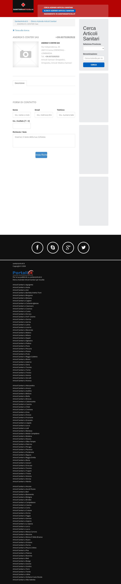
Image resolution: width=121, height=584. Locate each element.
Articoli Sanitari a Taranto (22, 367)
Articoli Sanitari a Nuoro (21, 540)
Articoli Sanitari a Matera (22, 333)
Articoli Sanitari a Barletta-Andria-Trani (27, 293)
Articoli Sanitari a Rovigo (22, 561)
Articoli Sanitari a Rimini (21, 359)
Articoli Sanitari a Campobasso (24, 502)
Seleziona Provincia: (92, 44)
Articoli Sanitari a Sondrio (22, 566)
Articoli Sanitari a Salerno (22, 362)
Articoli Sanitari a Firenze (22, 415)
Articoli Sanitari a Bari (21, 492)
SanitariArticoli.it (21, 21)
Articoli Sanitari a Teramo (22, 468)
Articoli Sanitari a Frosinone (23, 417)
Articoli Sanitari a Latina (21, 325)
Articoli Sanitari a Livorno (22, 327)
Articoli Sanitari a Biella (21, 396)
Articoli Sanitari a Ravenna (22, 556)
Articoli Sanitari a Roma (21, 460)
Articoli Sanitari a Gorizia (22, 319)
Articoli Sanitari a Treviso (22, 372)
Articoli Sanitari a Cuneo (22, 311)
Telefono (61, 110)
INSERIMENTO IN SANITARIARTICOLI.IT (59, 14)
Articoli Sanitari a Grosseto (23, 420)
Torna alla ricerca (21, 30)
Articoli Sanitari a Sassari (22, 463)
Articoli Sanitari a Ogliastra (23, 341)
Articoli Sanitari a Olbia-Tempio (24, 441)
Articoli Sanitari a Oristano (22, 542)
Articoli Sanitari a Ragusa (22, 455)
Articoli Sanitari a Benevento (23, 494)
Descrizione (20, 83)
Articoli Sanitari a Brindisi (22, 500)
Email (37, 110)
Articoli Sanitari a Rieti (21, 558)
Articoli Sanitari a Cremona (23, 409)
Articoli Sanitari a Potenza (22, 553)
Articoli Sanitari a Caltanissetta (24, 401)
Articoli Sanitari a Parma (22, 545)
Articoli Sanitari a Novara (22, 439)
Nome (15, 110)
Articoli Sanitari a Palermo (22, 444)
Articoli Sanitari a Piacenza (22, 449)
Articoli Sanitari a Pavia (21, 346)
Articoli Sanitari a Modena (22, 436)
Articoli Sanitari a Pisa (21, 550)
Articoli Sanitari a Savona (22, 564)
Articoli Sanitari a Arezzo (22, 388)
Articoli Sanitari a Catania (22, 505)
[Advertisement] (102, 94)
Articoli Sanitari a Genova (22, 518)
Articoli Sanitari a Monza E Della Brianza (28, 537)
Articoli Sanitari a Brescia (22, 399)
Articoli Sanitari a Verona (22, 479)
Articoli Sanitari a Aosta (21, 287)
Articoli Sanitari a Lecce (21, 425)
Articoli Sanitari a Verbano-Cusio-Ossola (27, 577)
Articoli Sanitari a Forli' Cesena (24, 317)
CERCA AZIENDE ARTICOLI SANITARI (58, 7)
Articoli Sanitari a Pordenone (23, 452)
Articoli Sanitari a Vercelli (22, 378)
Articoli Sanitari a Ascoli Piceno (24, 489)
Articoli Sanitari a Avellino (22, 391)
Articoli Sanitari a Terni (21, 569)
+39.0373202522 (65, 37)
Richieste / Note (20, 132)
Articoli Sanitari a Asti (21, 290)
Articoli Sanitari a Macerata (23, 330)
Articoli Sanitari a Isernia (22, 322)
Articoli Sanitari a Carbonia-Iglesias (26, 303)
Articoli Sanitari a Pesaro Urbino (24, 548)
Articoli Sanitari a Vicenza (22, 380)
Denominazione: (90, 54)
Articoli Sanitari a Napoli (22, 338)
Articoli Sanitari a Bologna (22, 497)
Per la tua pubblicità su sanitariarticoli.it (27, 277)
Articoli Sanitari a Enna (21, 412)
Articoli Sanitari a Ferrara (22, 314)
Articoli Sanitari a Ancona (22, 486)
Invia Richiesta (41, 154)
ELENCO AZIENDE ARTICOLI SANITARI (59, 11)
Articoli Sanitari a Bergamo (23, 295)
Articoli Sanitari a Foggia (22, 516)
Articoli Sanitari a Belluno (22, 393)
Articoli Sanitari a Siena (21, 364)
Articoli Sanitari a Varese (22, 375)
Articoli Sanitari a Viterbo (22, 481)
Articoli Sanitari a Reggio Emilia (24, 457)
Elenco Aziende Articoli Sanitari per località (28, 280)
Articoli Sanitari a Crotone (22, 510)
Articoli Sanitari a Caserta (22, 404)
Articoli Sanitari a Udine (21, 574)
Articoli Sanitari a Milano (22, 335)
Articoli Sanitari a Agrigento (23, 285)
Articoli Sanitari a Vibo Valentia (24, 580)
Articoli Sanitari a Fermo (22, 513)
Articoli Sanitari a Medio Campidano (26, 433)
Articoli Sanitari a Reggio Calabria (25, 356)
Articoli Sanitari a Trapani (22, 471)
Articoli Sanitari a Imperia (22, 521)
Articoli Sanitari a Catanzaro (23, 306)
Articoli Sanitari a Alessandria (24, 385)
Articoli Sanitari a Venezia (22, 476)
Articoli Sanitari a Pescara (22, 348)
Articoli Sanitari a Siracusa (22, 465)
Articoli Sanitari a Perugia (22, 447)
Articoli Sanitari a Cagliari (22, 301)
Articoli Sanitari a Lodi (21, 428)
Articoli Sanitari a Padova (22, 343)
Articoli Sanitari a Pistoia (22, 351)
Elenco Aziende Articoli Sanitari (44, 21)
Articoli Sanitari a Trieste (22, 473)
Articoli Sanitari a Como (21, 508)
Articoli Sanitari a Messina (22, 534)
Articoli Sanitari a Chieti (21, 407)
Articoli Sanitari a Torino (22, 370)
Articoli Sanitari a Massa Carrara (25, 532)
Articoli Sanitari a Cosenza (22, 309)
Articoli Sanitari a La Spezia (23, 524)
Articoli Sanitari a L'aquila (22, 423)
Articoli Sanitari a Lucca (21, 529)
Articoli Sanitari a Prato (21, 354)
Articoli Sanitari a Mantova (22, 431)
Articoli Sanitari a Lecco (21, 526)
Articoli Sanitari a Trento (22, 572)
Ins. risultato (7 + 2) (21, 121)
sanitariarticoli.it (19, 263)
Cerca (94, 64)
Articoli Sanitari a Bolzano (22, 298)
